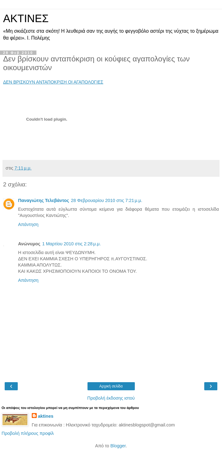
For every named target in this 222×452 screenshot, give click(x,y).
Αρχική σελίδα (111, 386)
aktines (46, 416)
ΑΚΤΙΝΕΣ (26, 18)
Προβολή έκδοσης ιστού (111, 398)
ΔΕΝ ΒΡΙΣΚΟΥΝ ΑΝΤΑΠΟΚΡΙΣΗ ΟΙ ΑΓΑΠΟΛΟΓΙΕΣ (53, 81)
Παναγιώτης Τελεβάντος (43, 200)
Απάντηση (28, 224)
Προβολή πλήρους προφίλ (28, 433)
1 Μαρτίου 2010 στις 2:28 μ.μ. (71, 243)
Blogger (118, 445)
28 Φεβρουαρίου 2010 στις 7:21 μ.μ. (106, 200)
